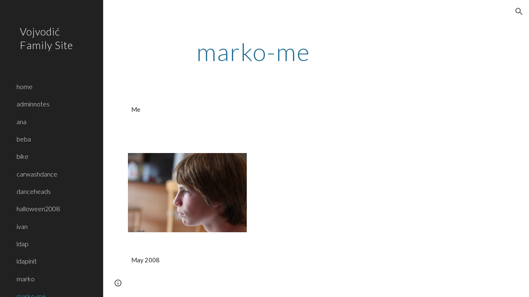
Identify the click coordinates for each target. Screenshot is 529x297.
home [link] (25, 86)
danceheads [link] (34, 191)
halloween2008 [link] (38, 208)
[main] (253, 51)
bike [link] (22, 156)
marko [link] (26, 279)
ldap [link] (22, 244)
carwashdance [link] (37, 174)
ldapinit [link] (27, 261)
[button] (519, 11)
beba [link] (24, 139)
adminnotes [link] (33, 104)
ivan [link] (22, 226)
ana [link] (21, 121)
